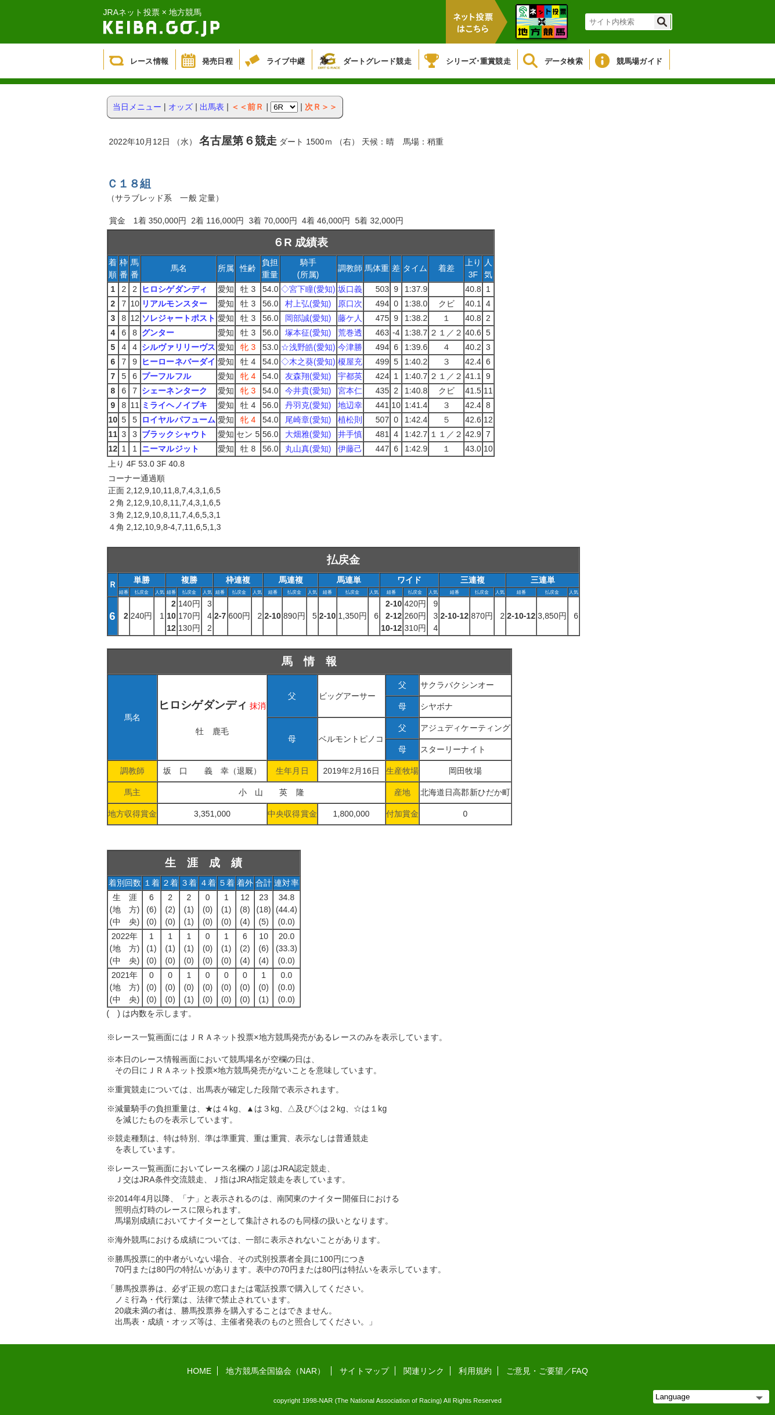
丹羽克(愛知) (308, 405)
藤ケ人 (350, 318)
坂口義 (350, 289)
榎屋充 (350, 361)
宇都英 (350, 376)
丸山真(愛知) (308, 448)
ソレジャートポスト (178, 318)
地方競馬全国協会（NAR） (275, 1371)
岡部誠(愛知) (308, 318)
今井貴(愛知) (308, 390)
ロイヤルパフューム (178, 419)
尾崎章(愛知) (308, 419)
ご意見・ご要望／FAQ (547, 1371)
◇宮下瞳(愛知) (308, 289)
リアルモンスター (174, 303)
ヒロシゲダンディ (174, 289)
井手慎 (350, 434)
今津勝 (350, 347)
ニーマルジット (170, 448)
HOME (199, 1371)
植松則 (350, 419)
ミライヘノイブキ (174, 405)
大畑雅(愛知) (308, 434)
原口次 (350, 303)
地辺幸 (350, 405)
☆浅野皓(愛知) (308, 347)
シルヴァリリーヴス (178, 347)
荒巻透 (350, 332)
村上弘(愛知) (308, 303)
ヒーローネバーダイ (178, 361)
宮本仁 (350, 390)
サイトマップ (364, 1371)
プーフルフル (166, 376)
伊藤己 (350, 448)
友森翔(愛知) (308, 376)
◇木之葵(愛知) (308, 361)
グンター (158, 332)
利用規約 (475, 1371)
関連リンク (424, 1371)
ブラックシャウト (174, 434)
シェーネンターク (174, 390)
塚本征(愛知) (308, 332)
